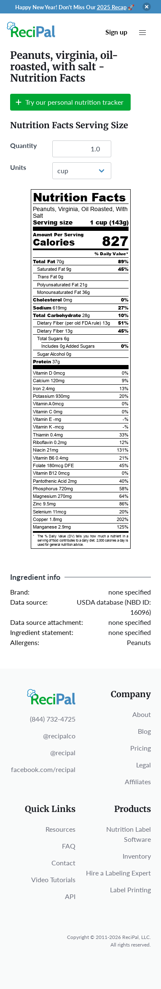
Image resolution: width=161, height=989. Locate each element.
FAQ (68, 846)
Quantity (23, 145)
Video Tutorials (53, 879)
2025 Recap (111, 7)
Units (18, 167)
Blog (144, 731)
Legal (143, 765)
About (141, 714)
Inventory (137, 856)
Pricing (140, 748)
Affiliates (138, 781)
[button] (142, 32)
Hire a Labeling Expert (118, 873)
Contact (63, 863)
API (70, 896)
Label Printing (130, 890)
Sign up (116, 32)
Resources (60, 829)
